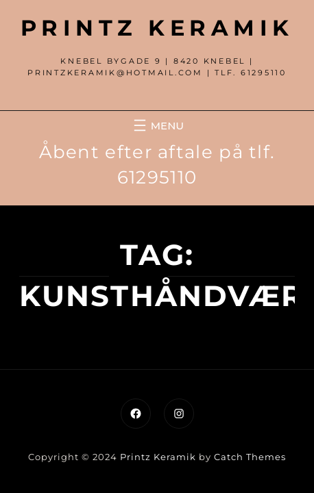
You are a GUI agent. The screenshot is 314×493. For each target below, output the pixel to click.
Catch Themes (250, 456)
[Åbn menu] (157, 125)
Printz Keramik (157, 27)
